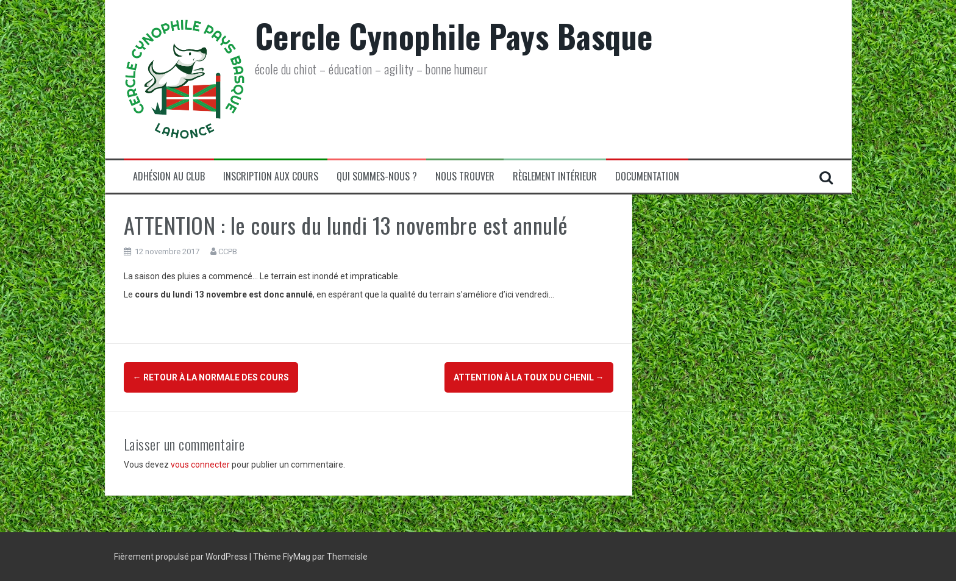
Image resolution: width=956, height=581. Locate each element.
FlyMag (296, 556)
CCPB (227, 251)
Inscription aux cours (270, 176)
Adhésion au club (169, 176)
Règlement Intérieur (555, 176)
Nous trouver (464, 176)
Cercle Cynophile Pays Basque (454, 35)
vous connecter (200, 464)
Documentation (647, 176)
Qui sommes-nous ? (377, 176)
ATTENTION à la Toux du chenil (529, 377)
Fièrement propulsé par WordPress (181, 556)
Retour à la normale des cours (211, 377)
